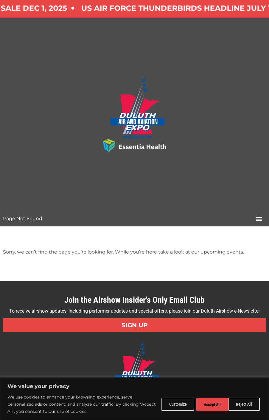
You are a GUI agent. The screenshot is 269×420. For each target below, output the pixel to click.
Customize (172, 404)
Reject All (208, 404)
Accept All (244, 404)
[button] (259, 218)
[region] (134, 398)
